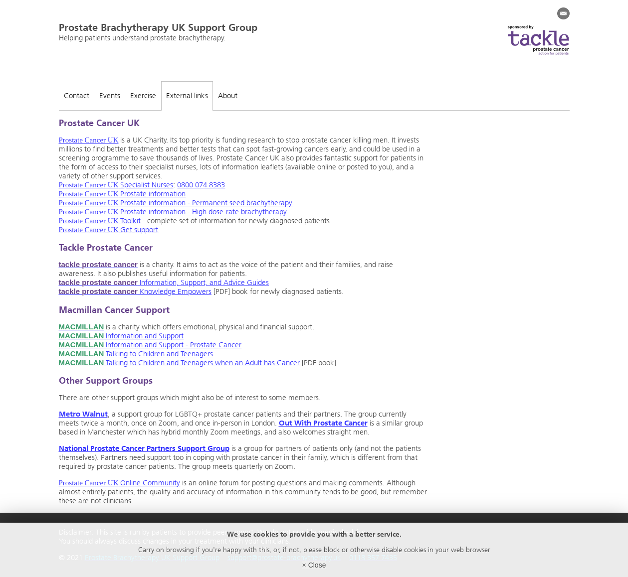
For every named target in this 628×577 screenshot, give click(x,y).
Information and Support (121, 335)
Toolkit (100, 220)
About (227, 95)
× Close (314, 565)
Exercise (143, 95)
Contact (76, 95)
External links (187, 95)
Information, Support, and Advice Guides (164, 282)
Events (109, 95)
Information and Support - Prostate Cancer (150, 344)
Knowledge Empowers (135, 291)
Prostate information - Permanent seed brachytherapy (176, 202)
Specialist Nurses (116, 184)
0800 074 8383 (201, 184)
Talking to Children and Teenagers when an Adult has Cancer (179, 362)
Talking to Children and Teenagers (136, 353)
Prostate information (122, 193)
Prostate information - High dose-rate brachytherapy (173, 211)
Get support (109, 229)
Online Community (120, 482)
